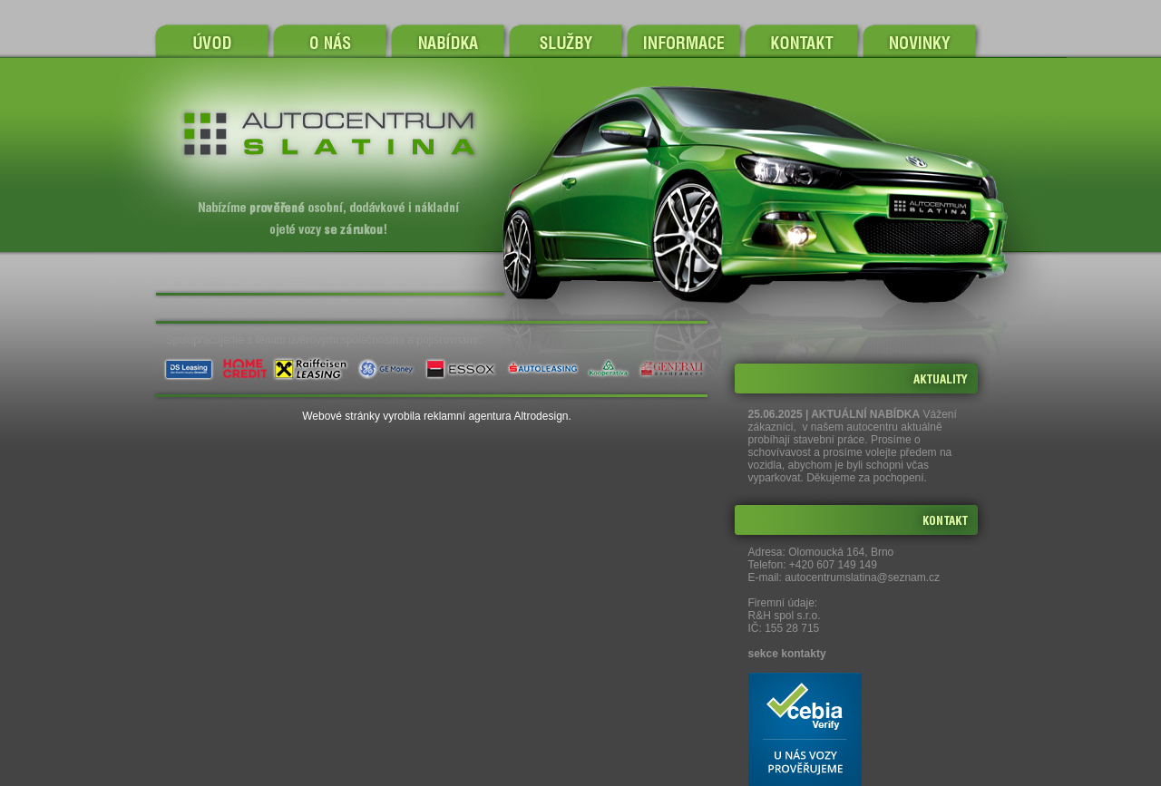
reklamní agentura (468, 416)
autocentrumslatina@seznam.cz (862, 577)
